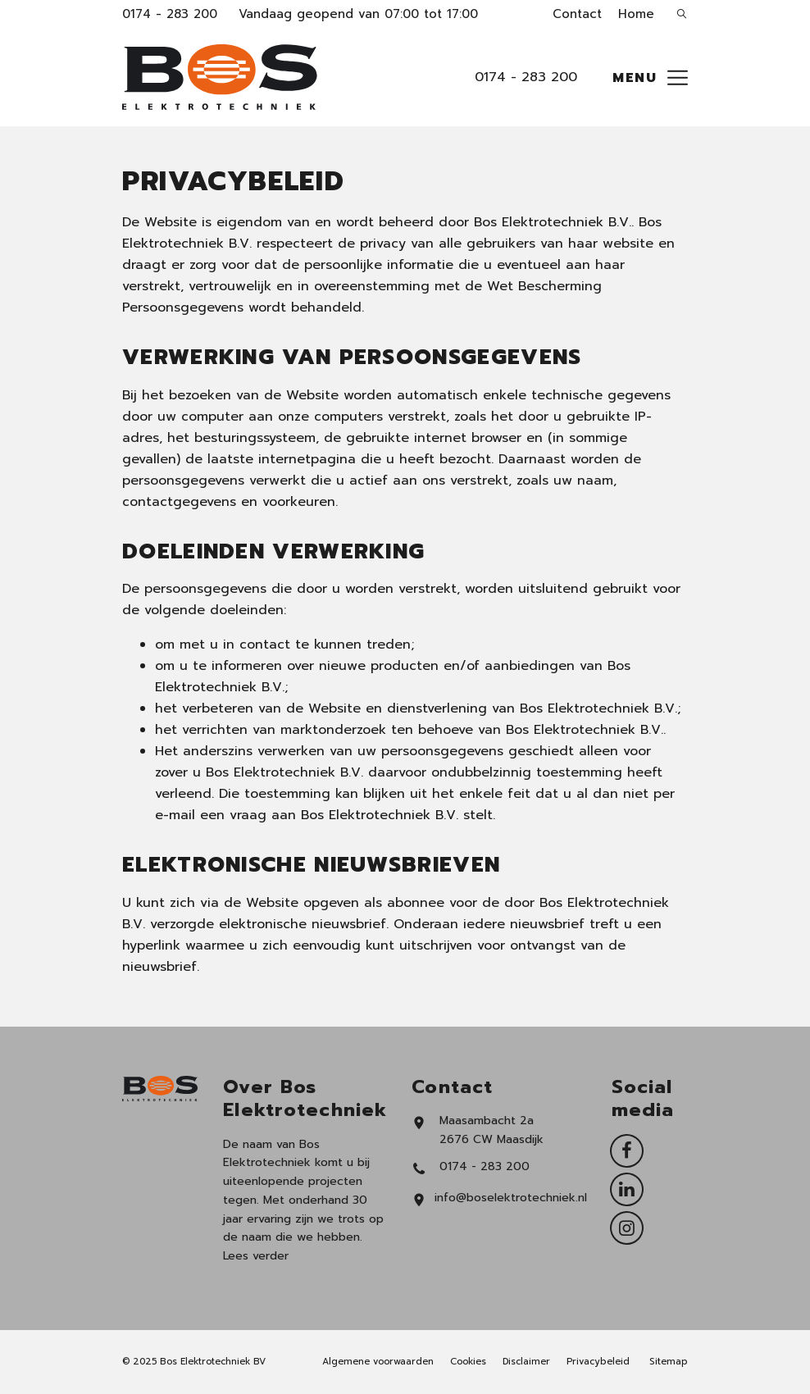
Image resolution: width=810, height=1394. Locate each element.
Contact (577, 14)
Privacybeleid (598, 1362)
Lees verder (256, 1255)
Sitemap (668, 1362)
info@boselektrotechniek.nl (511, 1197)
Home (636, 14)
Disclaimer (526, 1362)
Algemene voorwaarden (378, 1362)
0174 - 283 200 (169, 14)
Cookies (468, 1362)
